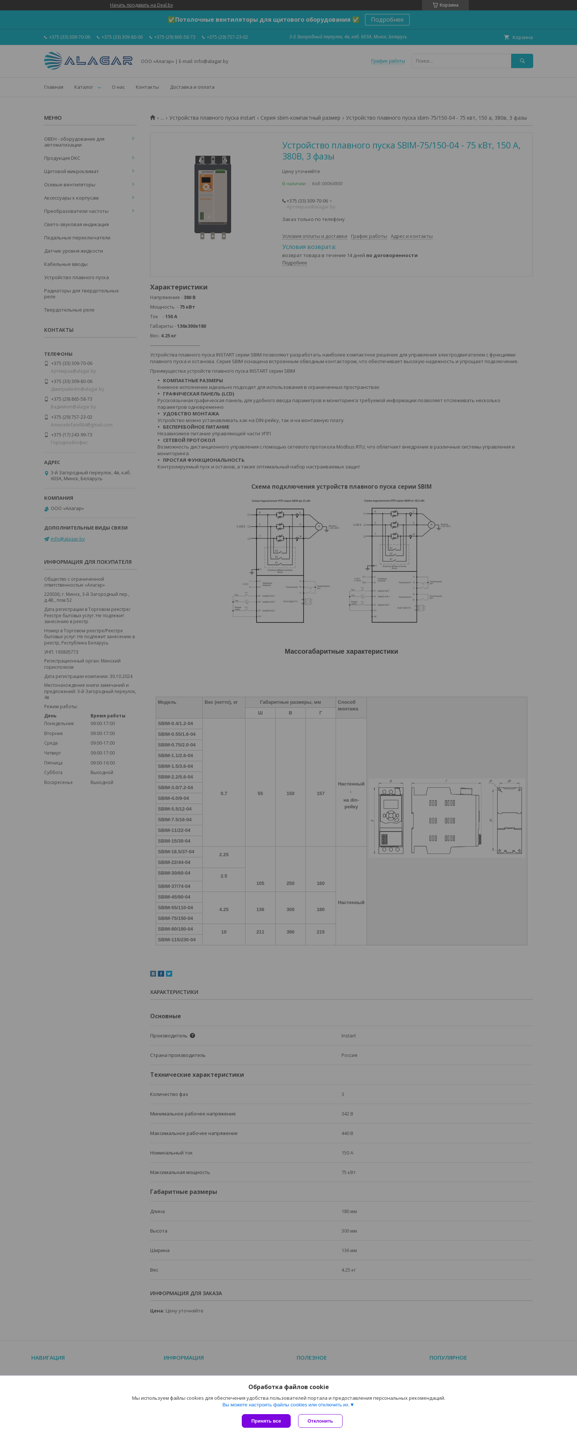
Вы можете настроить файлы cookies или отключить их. (286, 1404)
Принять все (266, 1421)
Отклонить (320, 1421)
